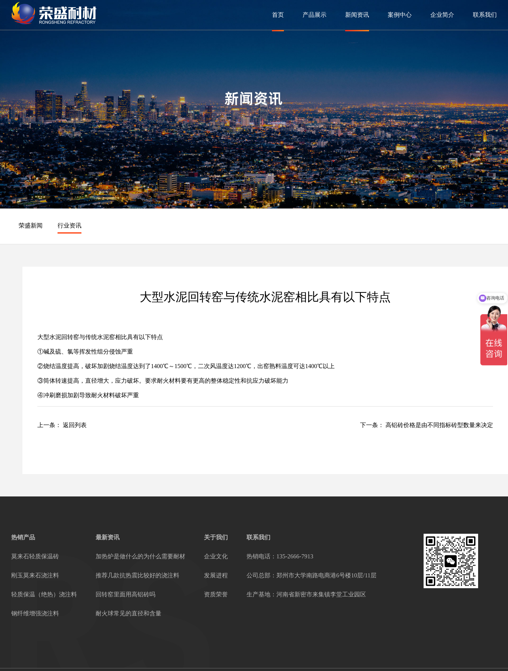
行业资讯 (69, 225)
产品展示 (314, 15)
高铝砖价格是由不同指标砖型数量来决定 (439, 425)
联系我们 (485, 15)
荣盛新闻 (31, 225)
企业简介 (442, 15)
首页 (278, 15)
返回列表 (75, 425)
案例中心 (400, 15)
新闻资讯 (357, 15)
